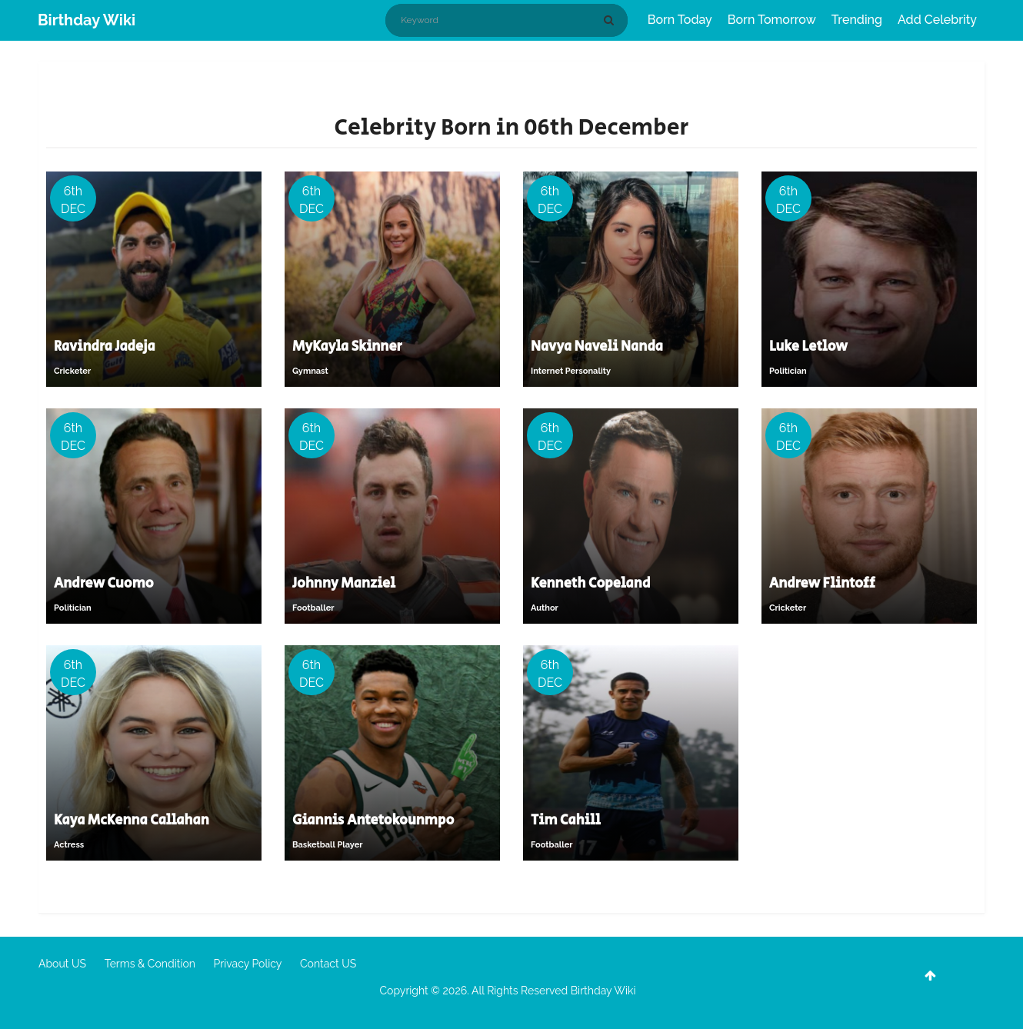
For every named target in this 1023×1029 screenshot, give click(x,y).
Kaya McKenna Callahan (131, 821)
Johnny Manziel (343, 584)
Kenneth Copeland (590, 584)
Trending (856, 19)
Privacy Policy (248, 963)
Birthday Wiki (86, 20)
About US (62, 963)
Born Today (680, 19)
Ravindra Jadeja (104, 347)
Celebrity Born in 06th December (511, 128)
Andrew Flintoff (822, 584)
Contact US (328, 963)
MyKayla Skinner (347, 347)
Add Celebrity (937, 19)
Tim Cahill (566, 821)
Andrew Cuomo (104, 584)
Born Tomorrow (772, 19)
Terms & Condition (150, 963)
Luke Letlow (808, 347)
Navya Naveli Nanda (597, 347)
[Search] (611, 20)
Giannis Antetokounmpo (373, 821)
